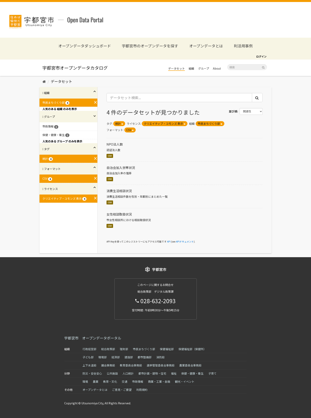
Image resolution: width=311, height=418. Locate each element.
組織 (191, 68)
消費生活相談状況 (119, 190)
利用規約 (141, 390)
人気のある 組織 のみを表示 (59, 109)
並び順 (233, 111)
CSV (110, 155)
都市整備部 (145, 357)
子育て (212, 373)
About (217, 68)
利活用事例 (243, 45)
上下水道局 (89, 365)
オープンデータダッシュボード (84, 45)
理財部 (124, 349)
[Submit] (263, 67)
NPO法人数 (115, 144)
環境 (85, 381)
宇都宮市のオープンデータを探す (150, 45)
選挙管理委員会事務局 (161, 365)
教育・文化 (110, 381)
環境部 (102, 357)
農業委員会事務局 (190, 365)
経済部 (115, 357)
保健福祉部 (167, 349)
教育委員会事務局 (131, 365)
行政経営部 (89, 349)
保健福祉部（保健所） (192, 349)
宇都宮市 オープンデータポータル (92, 337)
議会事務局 (108, 365)
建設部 (129, 357)
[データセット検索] (247, 67)
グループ (203, 68)
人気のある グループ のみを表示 (62, 141)
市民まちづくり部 (144, 349)
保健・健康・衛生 (192, 373)
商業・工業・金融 (159, 381)
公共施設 (112, 373)
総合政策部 (108, 349)
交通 (124, 381)
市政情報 (137, 381)
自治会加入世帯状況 (121, 167)
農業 (95, 381)
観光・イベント (184, 381)
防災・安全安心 (92, 373)
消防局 (160, 357)
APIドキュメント (185, 241)
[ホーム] (44, 81)
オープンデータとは (206, 45)
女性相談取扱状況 (119, 214)
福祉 (174, 373)
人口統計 (128, 373)
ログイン (261, 56)
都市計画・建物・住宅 (152, 373)
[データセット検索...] (179, 97)
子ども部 (88, 357)
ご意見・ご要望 (122, 390)
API (169, 241)
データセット (176, 68)
